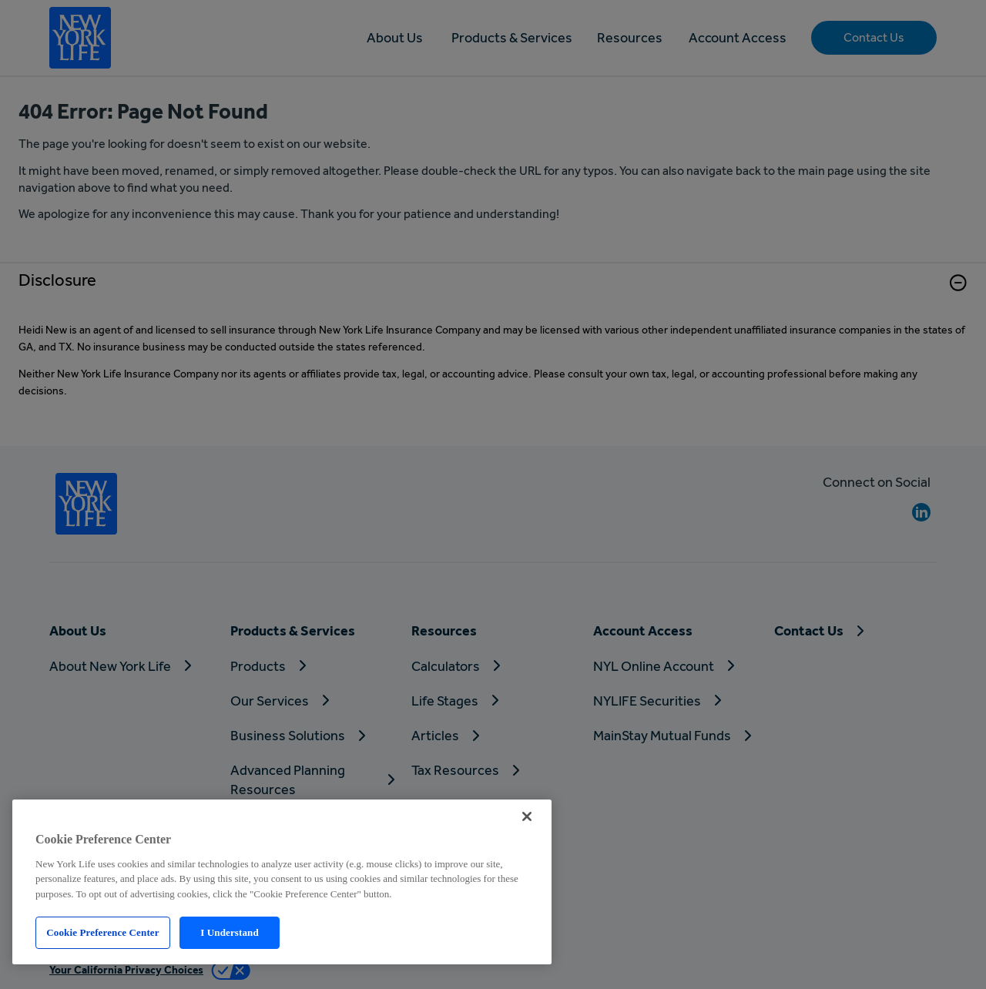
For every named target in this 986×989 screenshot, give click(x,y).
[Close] (527, 816)
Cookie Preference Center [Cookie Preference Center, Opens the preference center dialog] (102, 932)
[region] (282, 882)
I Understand (229, 932)
